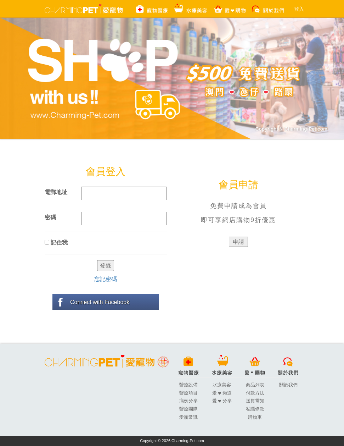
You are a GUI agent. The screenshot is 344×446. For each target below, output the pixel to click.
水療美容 (222, 384)
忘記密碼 (105, 279)
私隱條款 (255, 409)
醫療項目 (188, 393)
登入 (299, 9)
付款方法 (255, 393)
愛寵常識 (188, 417)
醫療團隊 (188, 409)
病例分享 (188, 400)
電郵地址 (56, 192)
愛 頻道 (222, 393)
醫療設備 (188, 384)
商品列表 (255, 384)
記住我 (56, 242)
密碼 (50, 217)
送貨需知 (255, 400)
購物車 (255, 417)
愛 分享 (222, 400)
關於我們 (288, 384)
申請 (238, 242)
